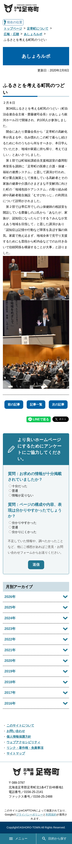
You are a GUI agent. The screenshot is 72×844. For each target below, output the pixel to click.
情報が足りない (21, 495)
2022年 (10, 639)
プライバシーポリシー (29, 814)
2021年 (10, 650)
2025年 (10, 607)
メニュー (18, 838)
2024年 (10, 618)
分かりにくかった (22, 532)
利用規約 (51, 814)
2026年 (10, 597)
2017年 (10, 693)
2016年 (10, 703)
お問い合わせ (16, 731)
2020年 (10, 661)
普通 (13, 490)
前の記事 (14, 404)
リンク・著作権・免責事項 (25, 747)
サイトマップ (16, 753)
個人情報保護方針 (19, 736)
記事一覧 (36, 404)
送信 (36, 565)
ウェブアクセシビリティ (23, 742)
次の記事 (58, 404)
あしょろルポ (33, 34)
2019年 (10, 671)
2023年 (10, 629)
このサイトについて (20, 725)
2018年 (10, 682)
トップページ (13, 28)
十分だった (18, 486)
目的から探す (54, 838)
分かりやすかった (22, 522)
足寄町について (37, 28)
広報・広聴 (11, 34)
